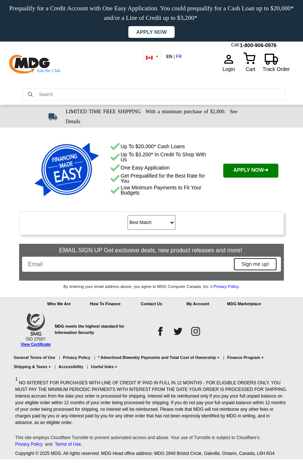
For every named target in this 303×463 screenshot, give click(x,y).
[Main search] (30, 94)
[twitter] (178, 331)
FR (179, 56)
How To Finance (105, 304)
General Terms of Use (34, 357)
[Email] (128, 264)
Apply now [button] (151, 32)
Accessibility (70, 366)
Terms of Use (68, 444)
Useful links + (104, 366)
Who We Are (59, 304)
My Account (197, 304)
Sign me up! (255, 264)
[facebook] (160, 331)
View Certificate (36, 344)
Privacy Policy (226, 286)
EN (169, 56)
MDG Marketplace (244, 304)
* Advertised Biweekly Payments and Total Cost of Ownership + (159, 357)
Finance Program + (245, 357)
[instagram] (195, 331)
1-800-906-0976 (258, 43)
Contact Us (151, 304)
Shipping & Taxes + (32, 366)
